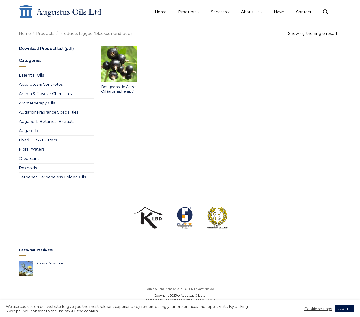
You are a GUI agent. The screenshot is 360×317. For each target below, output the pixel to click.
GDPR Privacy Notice (199, 289)
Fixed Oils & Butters (38, 140)
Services (220, 12)
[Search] (325, 11)
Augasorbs (29, 130)
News (279, 12)
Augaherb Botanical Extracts (46, 121)
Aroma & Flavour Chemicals (45, 93)
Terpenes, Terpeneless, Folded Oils (52, 177)
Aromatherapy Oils (37, 103)
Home (161, 12)
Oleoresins (29, 158)
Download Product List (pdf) (46, 48)
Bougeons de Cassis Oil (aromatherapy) (118, 89)
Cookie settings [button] (318, 309)
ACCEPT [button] (344, 309)
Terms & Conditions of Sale (164, 289)
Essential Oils (31, 75)
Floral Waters (31, 149)
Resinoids (28, 168)
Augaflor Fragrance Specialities (48, 112)
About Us (251, 12)
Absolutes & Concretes (41, 84)
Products (188, 12)
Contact (303, 12)
